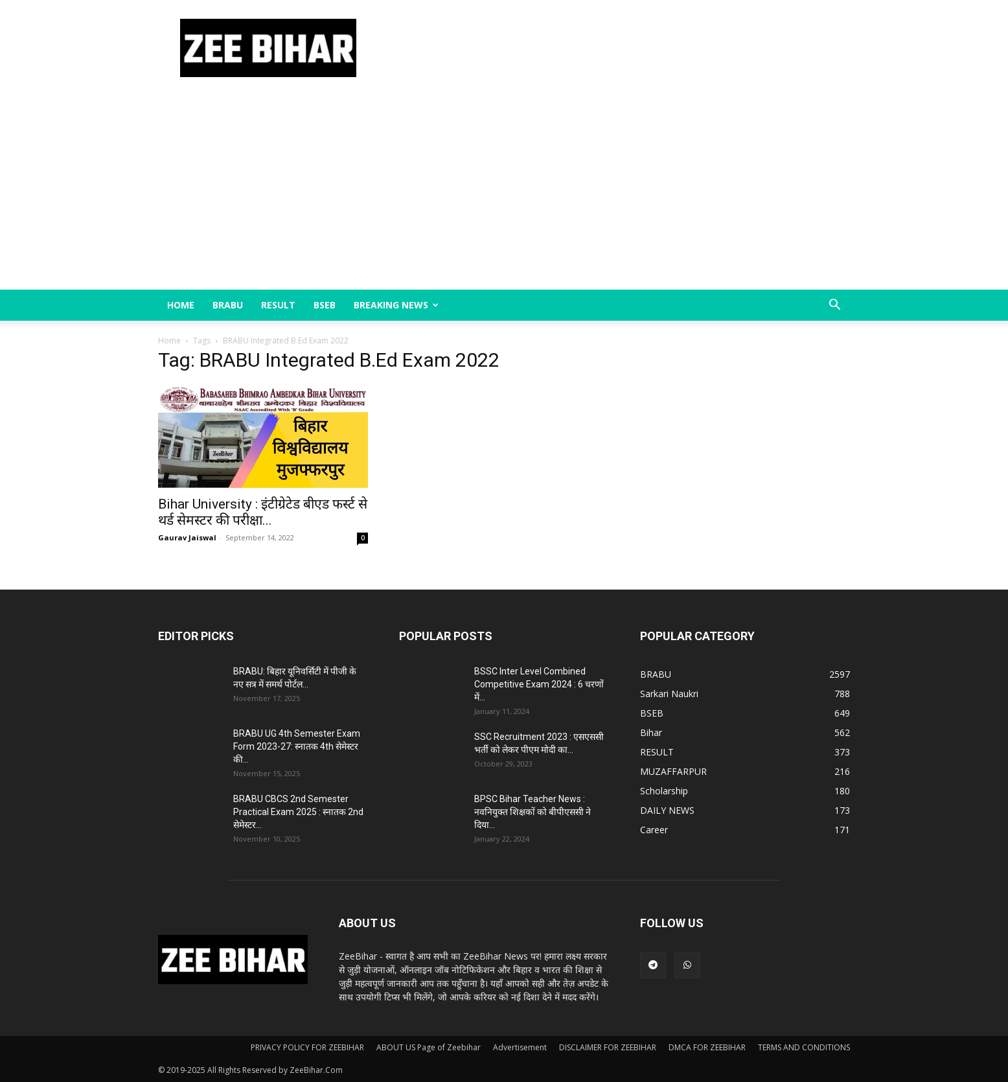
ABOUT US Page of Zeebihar (428, 1047)
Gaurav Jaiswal (187, 537)
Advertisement (520, 1047)
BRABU (227, 305)
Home (180, 305)
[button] (834, 306)
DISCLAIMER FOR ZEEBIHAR (607, 1047)
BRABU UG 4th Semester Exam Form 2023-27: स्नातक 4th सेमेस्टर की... (296, 746)
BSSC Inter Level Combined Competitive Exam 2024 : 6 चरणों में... (539, 684)
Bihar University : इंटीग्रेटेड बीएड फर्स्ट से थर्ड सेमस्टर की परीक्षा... (262, 512)
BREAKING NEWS (396, 305)
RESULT (278, 305)
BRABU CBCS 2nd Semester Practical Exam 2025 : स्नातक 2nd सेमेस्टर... (298, 812)
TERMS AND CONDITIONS (804, 1047)
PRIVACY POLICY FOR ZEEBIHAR (307, 1047)
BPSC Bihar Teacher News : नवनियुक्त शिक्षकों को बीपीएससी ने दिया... (532, 812)
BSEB (325, 305)
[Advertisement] (504, 192)
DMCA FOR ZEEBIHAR (707, 1047)
